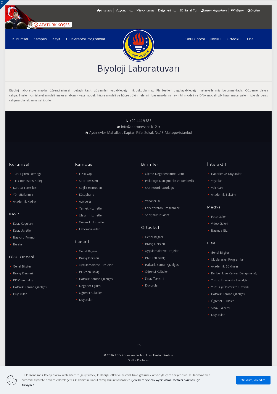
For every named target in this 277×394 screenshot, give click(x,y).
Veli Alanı (217, 188)
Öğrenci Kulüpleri (91, 293)
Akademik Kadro (24, 201)
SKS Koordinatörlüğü (159, 188)
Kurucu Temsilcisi (25, 188)
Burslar (18, 244)
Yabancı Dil (152, 201)
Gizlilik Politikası (138, 360)
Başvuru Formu (24, 237)
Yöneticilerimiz (23, 194)
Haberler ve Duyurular (226, 174)
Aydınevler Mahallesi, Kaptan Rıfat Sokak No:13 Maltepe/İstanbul (140, 132)
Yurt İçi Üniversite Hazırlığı (229, 280)
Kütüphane (86, 194)
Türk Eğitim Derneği (27, 174)
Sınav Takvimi (154, 278)
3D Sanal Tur (188, 10)
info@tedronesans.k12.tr (140, 127)
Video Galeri (219, 223)
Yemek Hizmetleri (91, 208)
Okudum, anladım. (253, 380)
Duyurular (20, 294)
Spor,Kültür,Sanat (157, 215)
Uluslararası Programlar (227, 259)
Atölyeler (85, 201)
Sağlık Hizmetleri (90, 188)
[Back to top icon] (138, 344)
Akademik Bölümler (224, 266)
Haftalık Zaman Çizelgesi (30, 287)
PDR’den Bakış (89, 272)
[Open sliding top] (5, 5)
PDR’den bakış (23, 280)
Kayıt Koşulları (23, 223)
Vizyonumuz (124, 10)
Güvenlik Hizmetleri (92, 222)
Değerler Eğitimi (90, 286)
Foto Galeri (219, 217)
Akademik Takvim (223, 194)
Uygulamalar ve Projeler (96, 265)
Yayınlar (216, 181)
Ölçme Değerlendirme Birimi (165, 174)
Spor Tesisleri (88, 181)
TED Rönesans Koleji (27, 181)
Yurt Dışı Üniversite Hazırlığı (230, 287)
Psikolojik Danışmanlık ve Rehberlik (169, 181)
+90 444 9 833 (141, 121)
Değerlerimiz (167, 10)
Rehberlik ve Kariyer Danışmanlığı (234, 273)
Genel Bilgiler (22, 266)
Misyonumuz (145, 10)
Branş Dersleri (23, 273)
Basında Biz (219, 230)
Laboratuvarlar (89, 229)
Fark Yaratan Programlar (162, 208)
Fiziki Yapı (85, 174)
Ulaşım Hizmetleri (91, 215)
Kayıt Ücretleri (22, 230)
